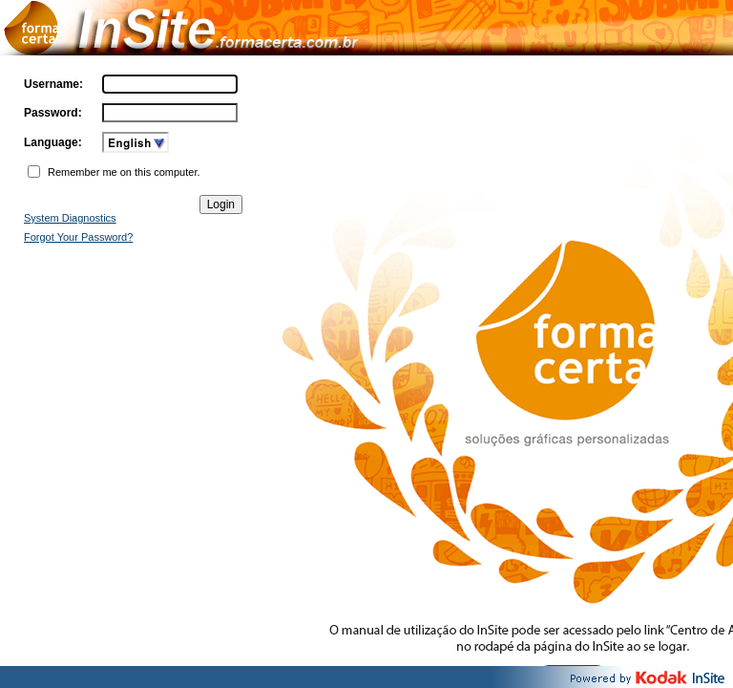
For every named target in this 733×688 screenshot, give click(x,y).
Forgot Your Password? (78, 237)
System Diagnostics (70, 218)
